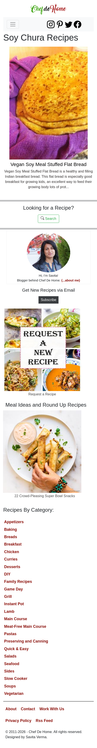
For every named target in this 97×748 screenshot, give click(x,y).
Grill (8, 596)
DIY (7, 574)
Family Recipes (18, 581)
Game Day (13, 589)
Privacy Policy (18, 720)
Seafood (11, 664)
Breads (10, 537)
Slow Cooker (15, 678)
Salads (10, 656)
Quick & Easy (16, 649)
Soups (10, 686)
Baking (10, 529)
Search (48, 218)
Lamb (9, 611)
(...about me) (70, 280)
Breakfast (13, 544)
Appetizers (14, 522)
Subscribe (48, 300)
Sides (9, 671)
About (11, 709)
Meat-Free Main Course (25, 626)
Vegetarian (13, 693)
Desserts (12, 567)
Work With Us (51, 709)
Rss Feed (44, 720)
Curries (11, 559)
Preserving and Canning (26, 641)
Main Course (15, 619)
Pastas (10, 634)
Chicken (11, 552)
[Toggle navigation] (13, 24)
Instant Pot (14, 604)
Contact (28, 709)
